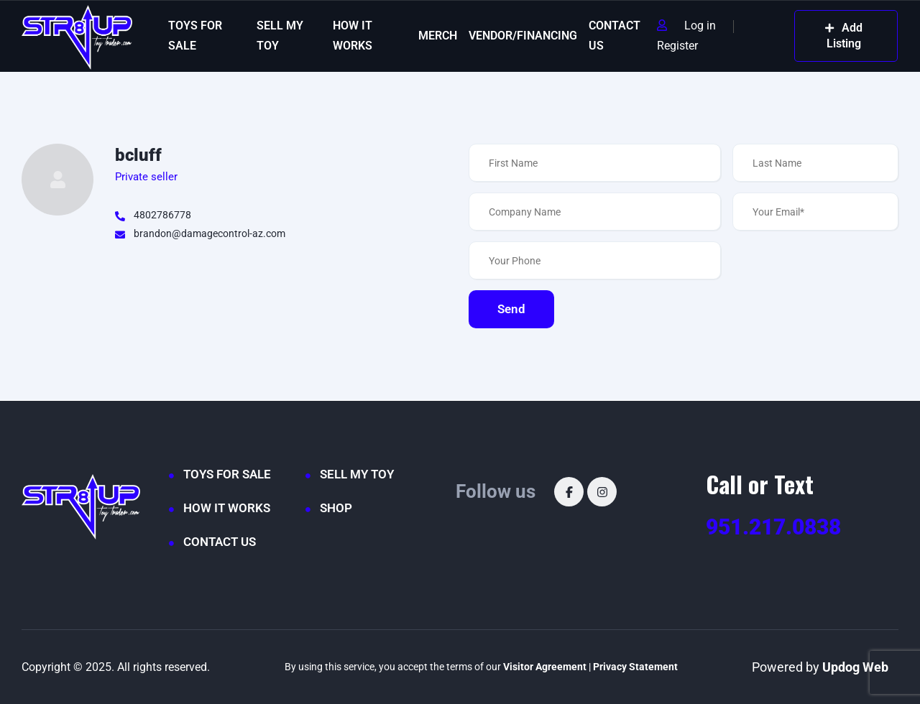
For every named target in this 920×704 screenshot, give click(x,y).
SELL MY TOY (280, 35)
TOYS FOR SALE (195, 35)
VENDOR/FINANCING (523, 35)
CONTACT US (614, 35)
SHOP (336, 508)
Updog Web (855, 667)
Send (511, 309)
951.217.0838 (773, 526)
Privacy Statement (635, 666)
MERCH (437, 35)
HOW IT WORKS (352, 35)
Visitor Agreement (544, 666)
